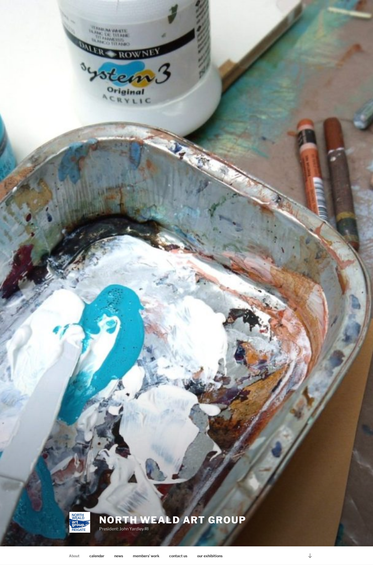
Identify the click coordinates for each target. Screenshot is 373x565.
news (118, 556)
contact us (178, 556)
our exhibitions (210, 556)
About (74, 556)
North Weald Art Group (172, 520)
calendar (96, 556)
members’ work (146, 556)
